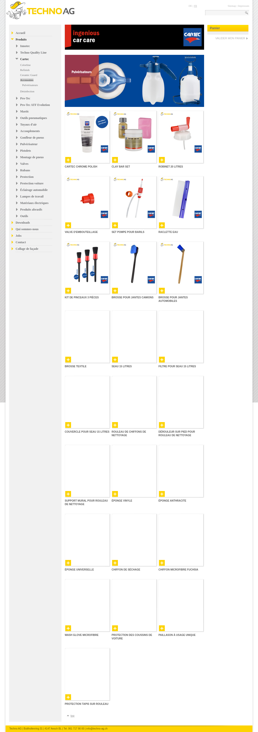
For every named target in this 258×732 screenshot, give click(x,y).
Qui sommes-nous (27, 229)
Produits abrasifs (31, 209)
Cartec (24, 59)
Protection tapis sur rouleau (86, 704)
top (72, 715)
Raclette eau (168, 232)
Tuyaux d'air (28, 124)
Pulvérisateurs (30, 85)
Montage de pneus (32, 157)
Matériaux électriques (34, 203)
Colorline (25, 64)
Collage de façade (27, 249)
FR (195, 6)
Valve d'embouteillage (81, 232)
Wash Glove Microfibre (82, 635)
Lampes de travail (32, 196)
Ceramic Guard (28, 74)
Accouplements (30, 131)
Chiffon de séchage (126, 569)
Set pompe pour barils (128, 232)
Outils (24, 216)
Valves (24, 164)
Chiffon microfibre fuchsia (178, 569)
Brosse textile (75, 366)
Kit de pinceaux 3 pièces (82, 297)
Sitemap (232, 6)
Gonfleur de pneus (32, 137)
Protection (27, 177)
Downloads (23, 222)
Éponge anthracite (172, 500)
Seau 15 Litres (122, 366)
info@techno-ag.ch (97, 728)
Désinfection (27, 91)
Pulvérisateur (29, 144)
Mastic (24, 111)
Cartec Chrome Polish (81, 166)
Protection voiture (32, 183)
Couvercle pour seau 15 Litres (87, 431)
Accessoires (27, 80)
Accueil (20, 33)
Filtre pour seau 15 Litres (177, 366)
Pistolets (25, 150)
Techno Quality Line (33, 52)
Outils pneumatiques (33, 118)
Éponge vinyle (122, 500)
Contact (21, 242)
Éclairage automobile (34, 190)
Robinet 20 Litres (170, 166)
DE (190, 6)
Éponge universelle (79, 569)
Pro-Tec (25, 98)
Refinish (24, 69)
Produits (21, 39)
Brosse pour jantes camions (132, 297)
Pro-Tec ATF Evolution (35, 105)
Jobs (18, 235)
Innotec (25, 46)
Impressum (243, 6)
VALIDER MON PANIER (230, 38)
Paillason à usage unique (177, 635)
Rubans (25, 170)
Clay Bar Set (121, 166)
